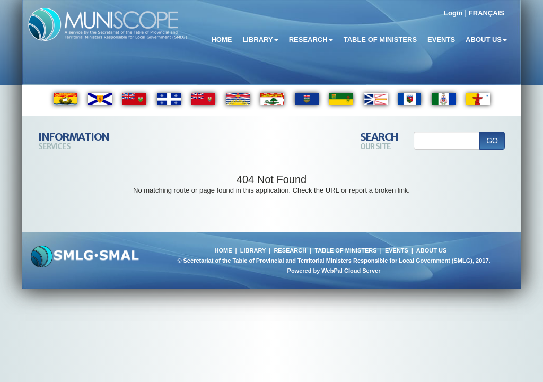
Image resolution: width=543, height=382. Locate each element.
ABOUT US (431, 250)
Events (441, 40)
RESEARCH (290, 250)
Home (221, 40)
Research (311, 40)
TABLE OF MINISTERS (345, 250)
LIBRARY (253, 250)
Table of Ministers (380, 40)
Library (260, 40)
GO (492, 140)
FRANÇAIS (486, 13)
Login (453, 13)
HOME (223, 250)
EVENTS (396, 250)
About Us (486, 40)
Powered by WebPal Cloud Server (334, 270)
